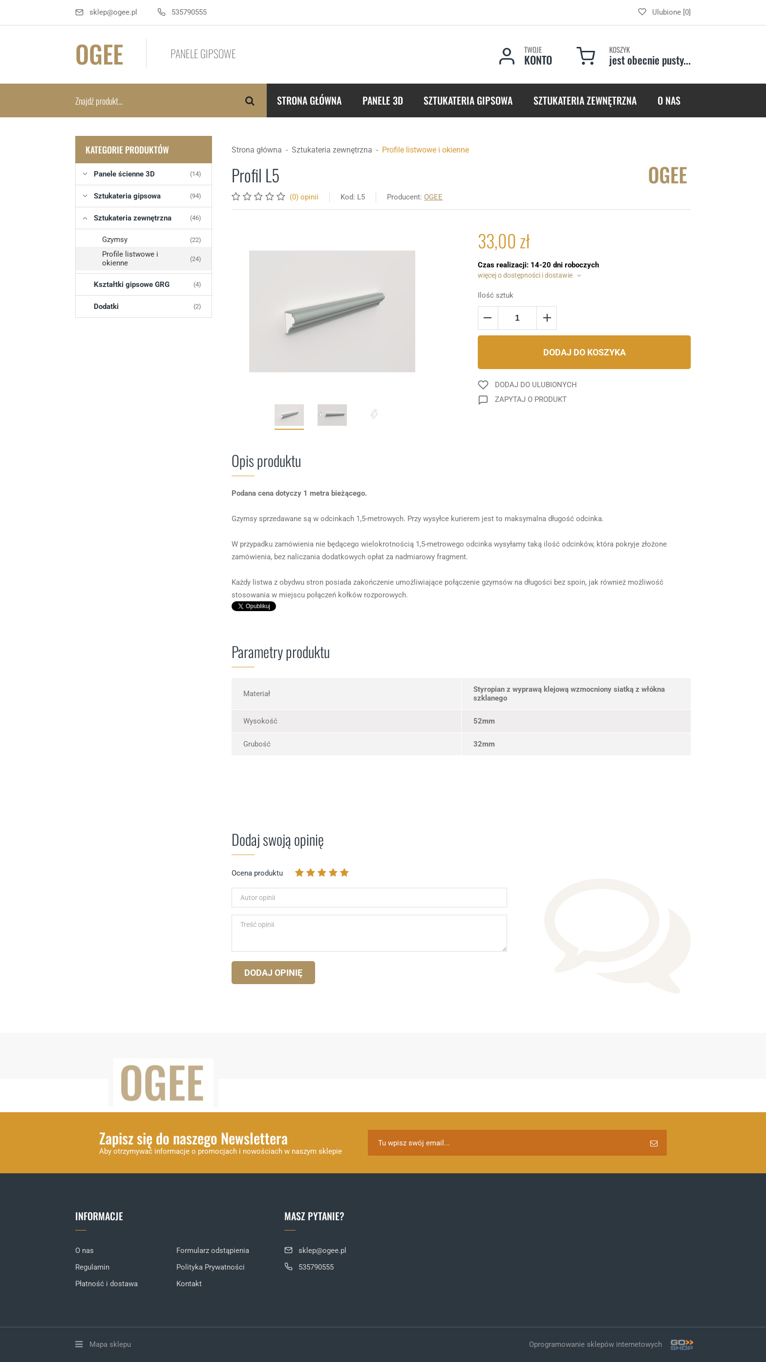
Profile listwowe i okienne (151, 258)
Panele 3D (382, 100)
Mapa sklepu (110, 1344)
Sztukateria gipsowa (468, 100)
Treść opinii (257, 924)
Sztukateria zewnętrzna (585, 100)
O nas (669, 100)
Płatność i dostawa (106, 1283)
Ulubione (666, 12)
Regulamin (92, 1267)
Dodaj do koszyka (584, 352)
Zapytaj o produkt (531, 399)
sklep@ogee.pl (113, 12)
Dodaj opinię (273, 972)
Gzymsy (151, 239)
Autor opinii (257, 897)
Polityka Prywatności (210, 1267)
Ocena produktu (257, 873)
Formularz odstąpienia (212, 1250)
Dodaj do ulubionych (536, 384)
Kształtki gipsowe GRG (147, 284)
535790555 (189, 12)
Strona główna (309, 100)
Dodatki (147, 306)
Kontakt (189, 1283)
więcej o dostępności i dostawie (525, 275)
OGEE (433, 197)
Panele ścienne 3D (147, 174)
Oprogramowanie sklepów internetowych (610, 1344)
